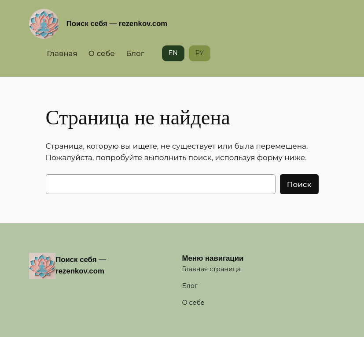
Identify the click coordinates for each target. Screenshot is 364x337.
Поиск (299, 184)
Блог (135, 53)
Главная (62, 53)
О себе (101, 53)
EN (173, 53)
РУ (199, 53)
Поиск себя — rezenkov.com (117, 23)
